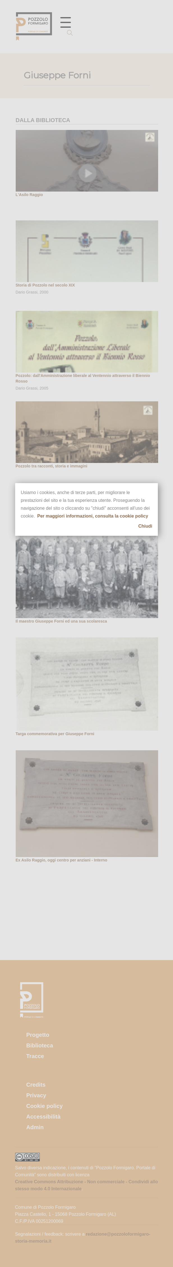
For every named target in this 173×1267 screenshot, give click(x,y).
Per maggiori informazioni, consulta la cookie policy (92, 516)
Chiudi (145, 526)
